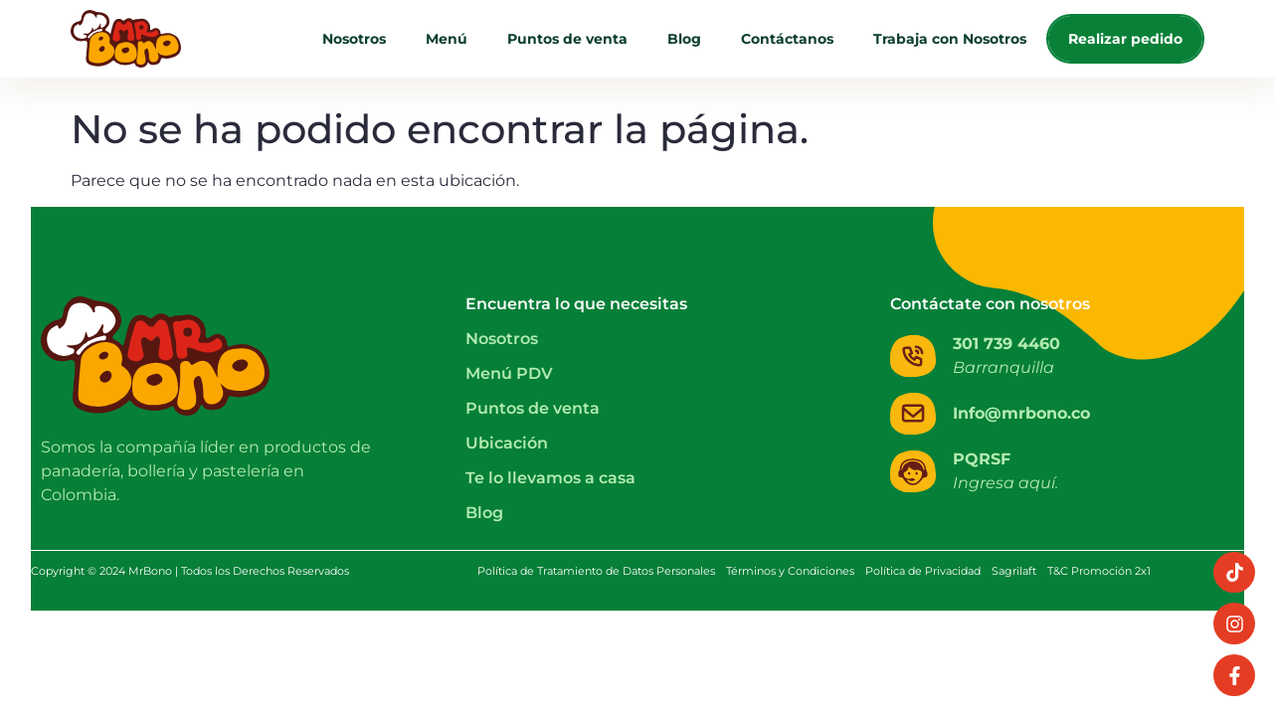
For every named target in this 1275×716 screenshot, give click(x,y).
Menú (446, 39)
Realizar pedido (1125, 39)
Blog (684, 39)
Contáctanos (787, 39)
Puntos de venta (567, 39)
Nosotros (354, 39)
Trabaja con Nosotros (949, 39)
